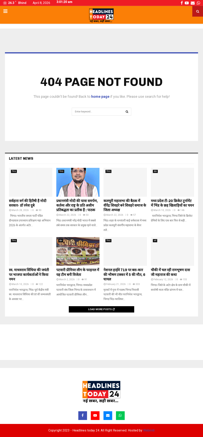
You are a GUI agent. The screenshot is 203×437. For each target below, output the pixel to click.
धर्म (155, 240)
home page (100, 96)
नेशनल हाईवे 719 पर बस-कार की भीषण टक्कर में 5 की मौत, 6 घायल (124, 274)
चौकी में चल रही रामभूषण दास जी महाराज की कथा (170, 272)
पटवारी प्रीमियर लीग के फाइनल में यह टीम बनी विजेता (77, 272)
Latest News (21, 158)
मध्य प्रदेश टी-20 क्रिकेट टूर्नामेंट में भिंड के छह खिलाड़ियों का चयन (172, 203)
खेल (155, 171)
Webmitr (149, 430)
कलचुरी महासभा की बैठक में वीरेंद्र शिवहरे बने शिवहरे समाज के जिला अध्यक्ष (124, 205)
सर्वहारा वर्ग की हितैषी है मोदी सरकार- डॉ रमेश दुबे (27, 203)
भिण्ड (14, 171)
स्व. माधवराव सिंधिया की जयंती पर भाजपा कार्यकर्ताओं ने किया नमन (29, 274)
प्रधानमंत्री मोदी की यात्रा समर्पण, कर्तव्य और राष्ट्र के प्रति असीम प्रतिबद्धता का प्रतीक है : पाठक (77, 205)
